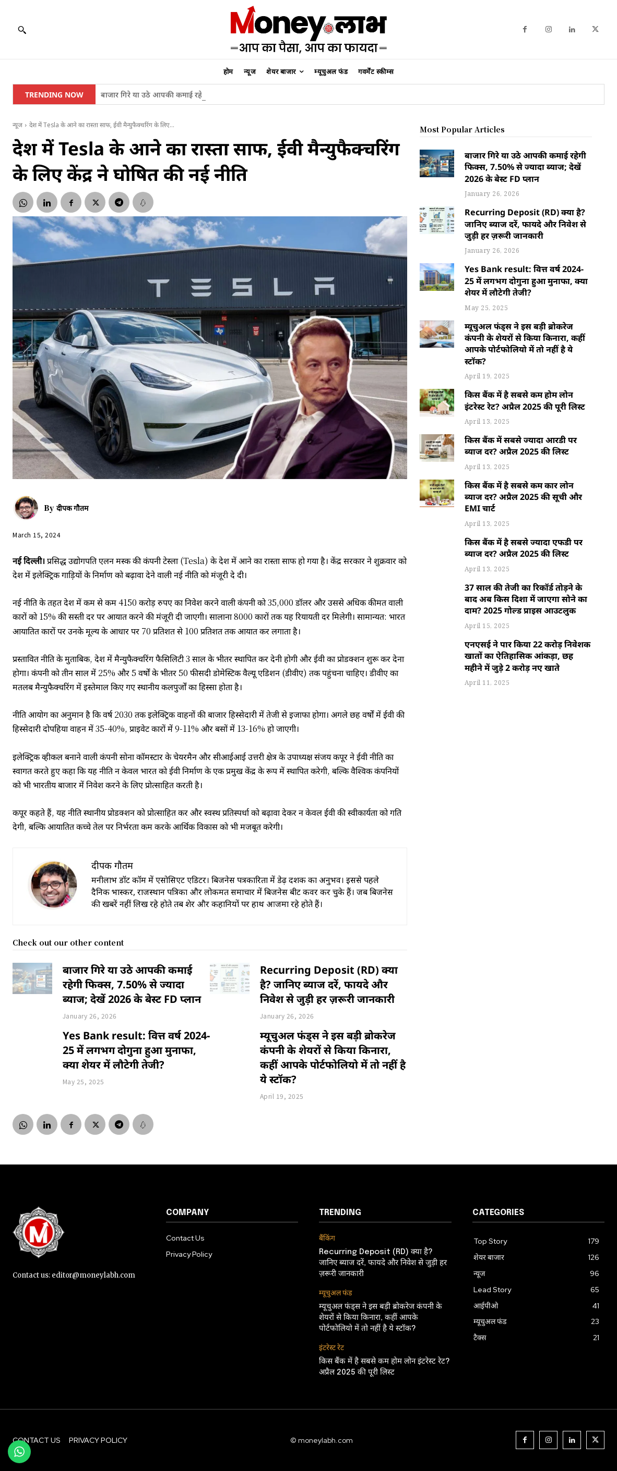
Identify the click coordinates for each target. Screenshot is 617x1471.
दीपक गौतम (72, 507)
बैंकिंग (327, 1238)
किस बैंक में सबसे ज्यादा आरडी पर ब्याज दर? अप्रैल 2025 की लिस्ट (521, 445)
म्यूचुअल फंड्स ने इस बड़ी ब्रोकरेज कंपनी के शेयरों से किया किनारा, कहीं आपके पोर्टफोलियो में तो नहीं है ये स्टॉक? (333, 1057)
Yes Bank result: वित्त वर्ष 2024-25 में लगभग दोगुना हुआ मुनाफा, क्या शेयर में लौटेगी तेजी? (136, 1050)
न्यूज (17, 124)
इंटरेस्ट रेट (331, 1347)
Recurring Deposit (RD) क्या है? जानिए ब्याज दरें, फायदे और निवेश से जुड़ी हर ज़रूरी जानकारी (329, 984)
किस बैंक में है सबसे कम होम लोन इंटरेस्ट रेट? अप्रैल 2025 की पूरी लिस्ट (525, 400)
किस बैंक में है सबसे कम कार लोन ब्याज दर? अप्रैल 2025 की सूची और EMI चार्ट (523, 497)
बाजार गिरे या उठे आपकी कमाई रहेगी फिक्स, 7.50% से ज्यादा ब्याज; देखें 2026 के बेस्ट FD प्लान (132, 984)
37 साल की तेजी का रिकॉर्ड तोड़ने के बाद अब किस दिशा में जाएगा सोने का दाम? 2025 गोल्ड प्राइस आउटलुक (526, 599)
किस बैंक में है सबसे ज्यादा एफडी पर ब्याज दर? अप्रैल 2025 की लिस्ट (524, 547)
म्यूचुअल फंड (335, 1293)
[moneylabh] (308, 29)
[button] (22, 29)
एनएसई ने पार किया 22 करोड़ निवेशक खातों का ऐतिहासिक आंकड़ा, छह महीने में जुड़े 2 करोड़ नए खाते (527, 656)
